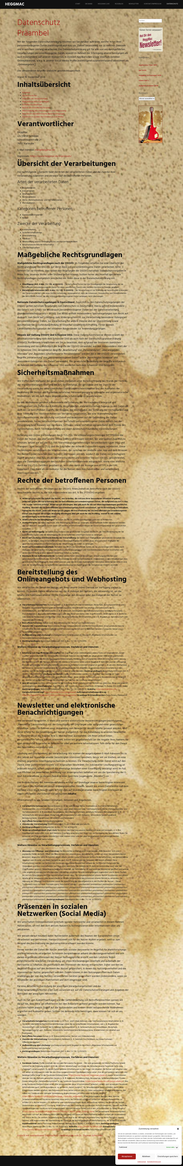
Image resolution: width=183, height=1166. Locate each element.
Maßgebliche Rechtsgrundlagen (35, 101)
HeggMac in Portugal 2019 (150, 75)
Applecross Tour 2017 (148, 65)
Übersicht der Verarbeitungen (34, 98)
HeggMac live (104, 3)
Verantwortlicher (29, 95)
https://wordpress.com (106, 689)
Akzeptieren (127, 1156)
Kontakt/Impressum (154, 1162)
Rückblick (119, 3)
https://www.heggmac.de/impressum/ (51, 156)
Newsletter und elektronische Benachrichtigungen (43, 113)
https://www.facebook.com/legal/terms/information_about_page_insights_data (58, 1111)
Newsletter (134, 3)
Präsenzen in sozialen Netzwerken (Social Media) (43, 116)
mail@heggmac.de (45, 150)
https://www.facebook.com (90, 1126)
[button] (178, 1129)
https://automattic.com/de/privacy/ (60, 692)
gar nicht (142, 70)
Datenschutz (142, 1162)
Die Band (88, 3)
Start (77, 3)
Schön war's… (145, 80)
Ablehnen (146, 1156)
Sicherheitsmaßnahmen (32, 104)
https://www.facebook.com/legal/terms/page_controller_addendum (52, 1096)
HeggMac (14, 4)
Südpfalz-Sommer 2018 (148, 85)
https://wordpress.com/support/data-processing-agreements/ (49, 695)
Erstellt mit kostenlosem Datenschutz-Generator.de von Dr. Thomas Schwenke (60, 1136)
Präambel (26, 92)
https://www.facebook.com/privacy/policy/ (88, 1075)
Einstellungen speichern (168, 1156)
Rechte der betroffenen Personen (36, 107)
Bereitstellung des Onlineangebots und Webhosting (44, 110)
